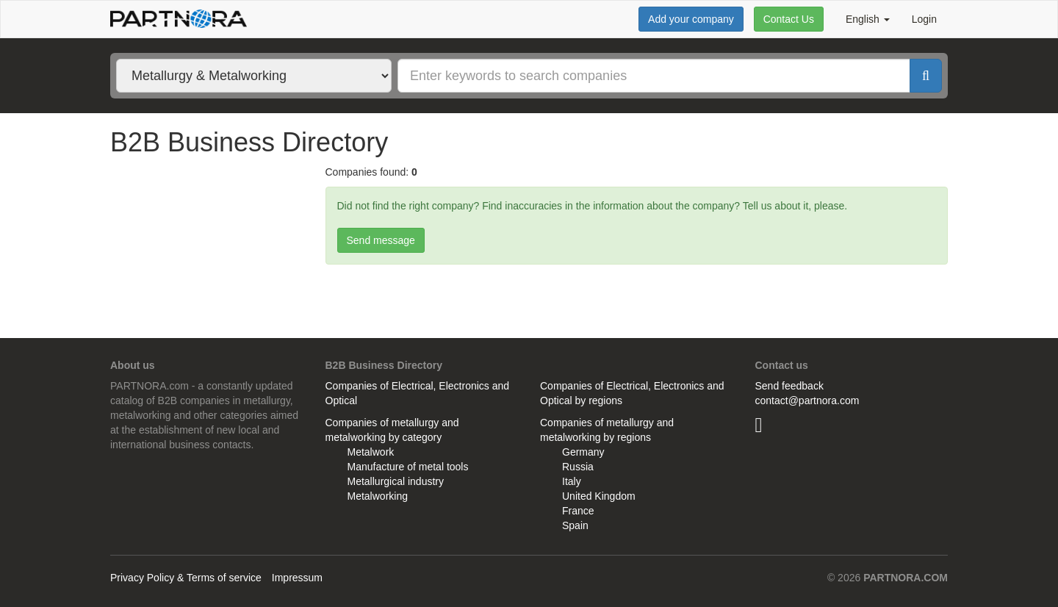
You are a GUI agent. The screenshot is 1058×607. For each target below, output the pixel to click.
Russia (578, 467)
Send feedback (789, 386)
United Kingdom (599, 496)
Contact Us (788, 19)
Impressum (297, 577)
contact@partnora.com (807, 400)
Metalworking (378, 496)
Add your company (691, 19)
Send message (381, 240)
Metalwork (371, 452)
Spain (575, 525)
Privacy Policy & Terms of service (186, 577)
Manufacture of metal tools (408, 467)
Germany (583, 452)
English (868, 19)
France (578, 511)
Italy (571, 481)
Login (924, 19)
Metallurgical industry (396, 481)
